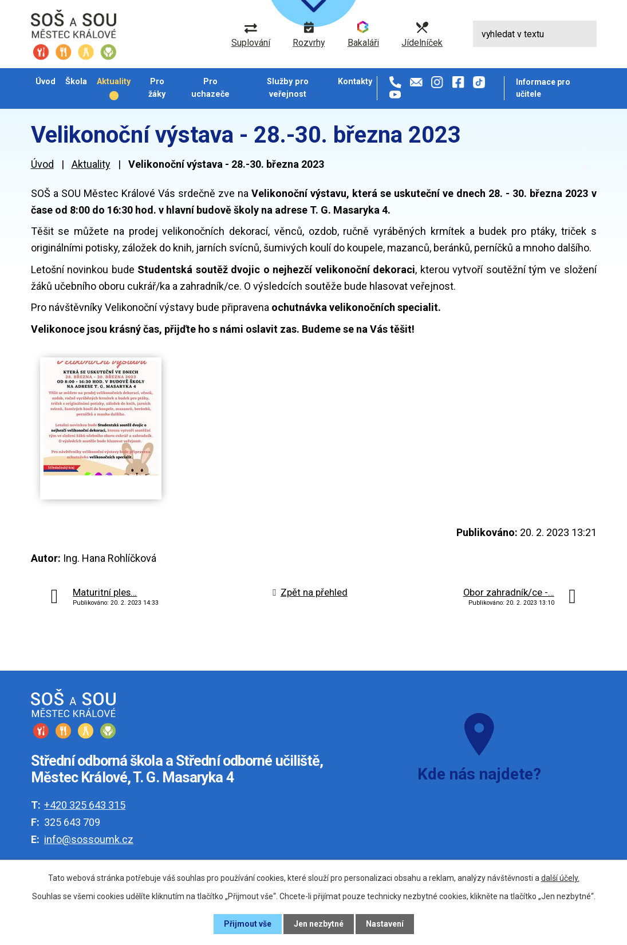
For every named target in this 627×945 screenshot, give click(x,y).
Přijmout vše (247, 923)
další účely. (560, 878)
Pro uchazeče (210, 87)
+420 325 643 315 (84, 805)
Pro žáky (156, 87)
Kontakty (355, 81)
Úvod (46, 81)
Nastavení (385, 923)
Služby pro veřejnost (288, 87)
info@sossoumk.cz (88, 839)
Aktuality (114, 81)
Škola (76, 81)
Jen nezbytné (319, 923)
